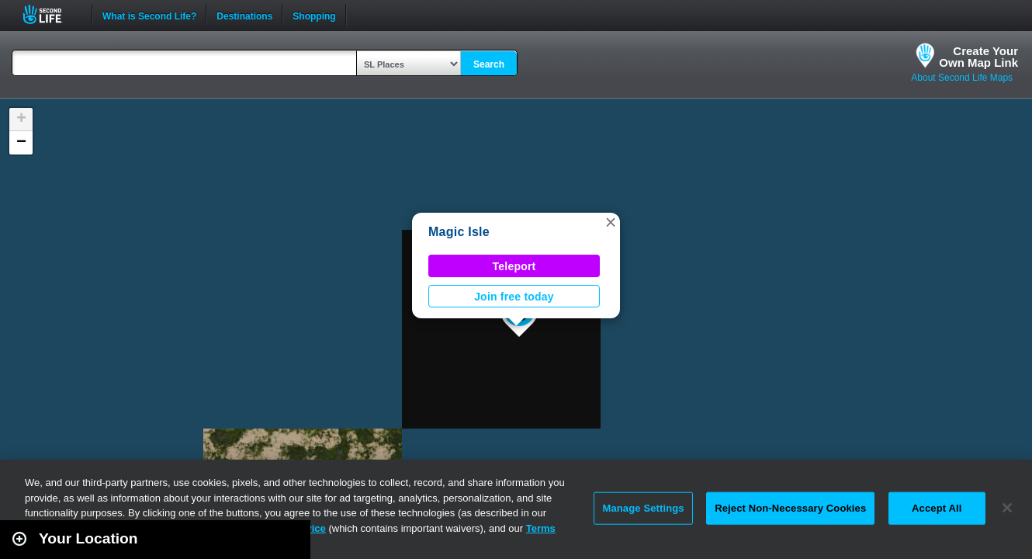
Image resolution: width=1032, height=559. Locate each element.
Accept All (936, 508)
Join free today (514, 296)
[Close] (1007, 508)
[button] (610, 222)
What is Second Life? (149, 15)
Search (488, 64)
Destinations (244, 15)
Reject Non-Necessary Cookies (790, 508)
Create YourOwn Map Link (978, 56)
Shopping (314, 15)
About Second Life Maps (962, 77)
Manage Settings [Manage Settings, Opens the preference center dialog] (643, 508)
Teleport (514, 266)
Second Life (51, 14)
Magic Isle (459, 231)
